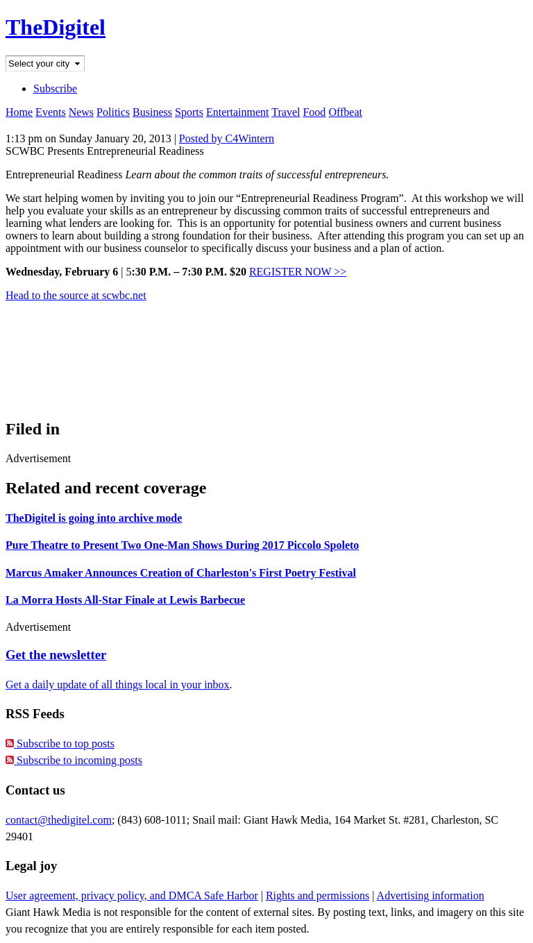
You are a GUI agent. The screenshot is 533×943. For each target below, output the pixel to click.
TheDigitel (55, 27)
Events (50, 112)
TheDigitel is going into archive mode (94, 518)
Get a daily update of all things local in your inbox (118, 684)
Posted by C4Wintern (226, 138)
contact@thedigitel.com (59, 820)
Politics (113, 112)
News (81, 112)
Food (314, 112)
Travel (285, 112)
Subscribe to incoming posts (74, 760)
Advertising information (430, 895)
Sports (189, 112)
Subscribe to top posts (60, 743)
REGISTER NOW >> (297, 272)
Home (19, 112)
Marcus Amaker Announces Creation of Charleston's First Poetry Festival (181, 573)
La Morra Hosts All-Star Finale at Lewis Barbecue (125, 600)
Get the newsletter (56, 654)
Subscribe (55, 88)
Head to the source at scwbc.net (76, 295)
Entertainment (237, 112)
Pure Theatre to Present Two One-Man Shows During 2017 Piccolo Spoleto (182, 545)
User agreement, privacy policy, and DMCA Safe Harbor (132, 895)
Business (152, 112)
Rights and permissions (317, 895)
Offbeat (345, 112)
